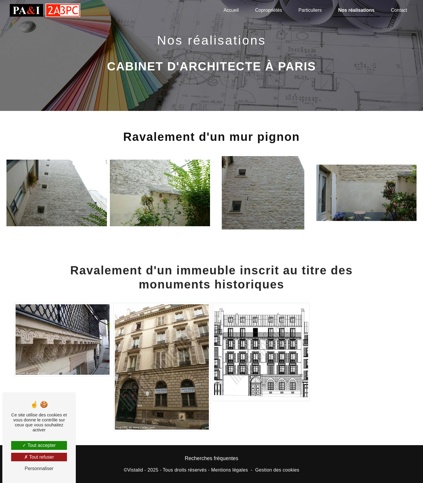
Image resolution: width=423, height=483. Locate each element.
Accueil (231, 10)
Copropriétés (268, 10)
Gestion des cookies (277, 469)
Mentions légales (229, 469)
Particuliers (310, 10)
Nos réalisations (356, 10)
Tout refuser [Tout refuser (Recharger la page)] (39, 457)
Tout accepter (39, 445)
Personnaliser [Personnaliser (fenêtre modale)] (39, 468)
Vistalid (135, 469)
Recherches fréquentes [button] (211, 458)
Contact (399, 10)
